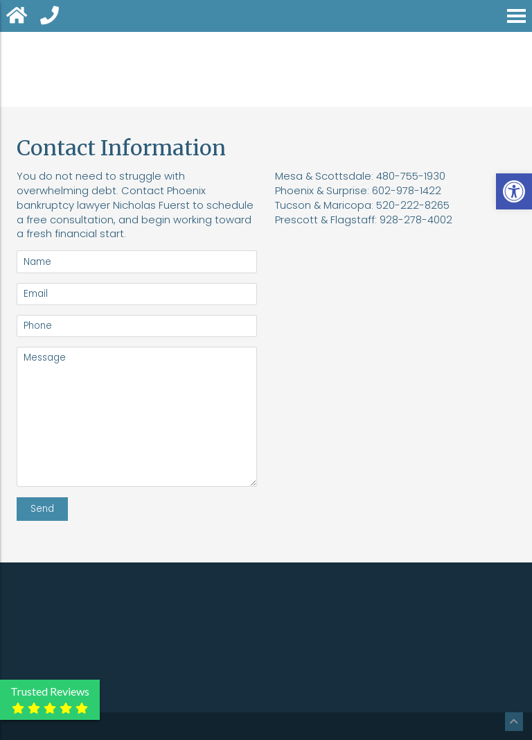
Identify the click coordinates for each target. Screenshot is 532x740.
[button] (514, 191)
